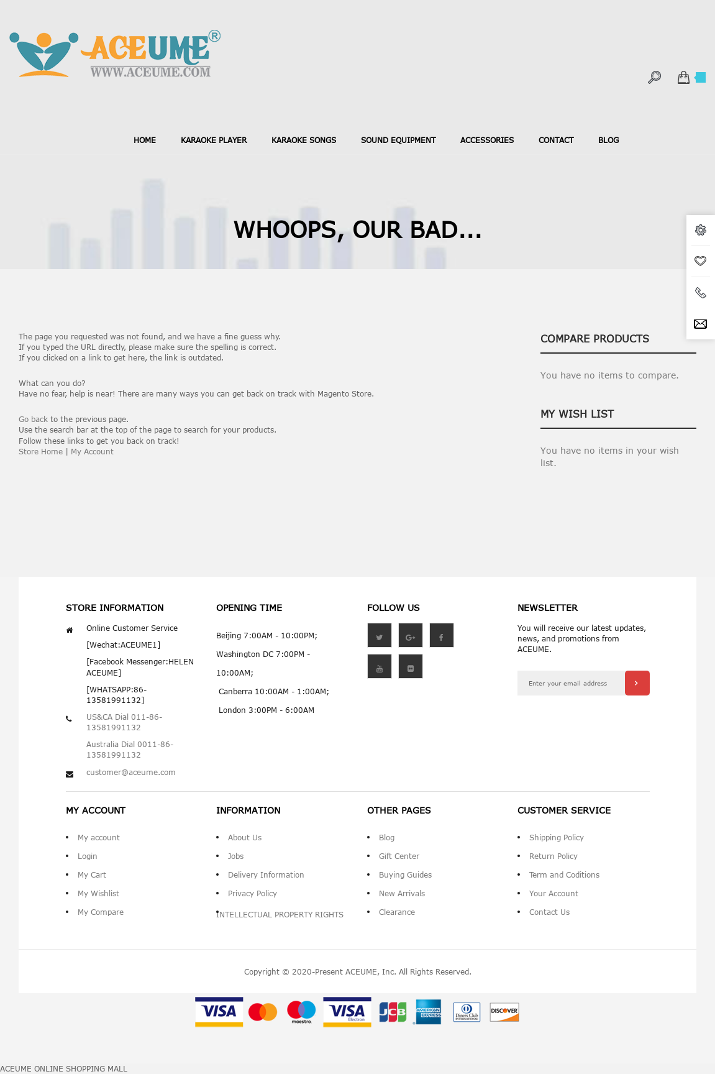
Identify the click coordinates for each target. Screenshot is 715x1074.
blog (608, 139)
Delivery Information (266, 874)
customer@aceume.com (131, 772)
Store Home (41, 451)
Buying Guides (405, 874)
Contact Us (549, 911)
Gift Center (399, 855)
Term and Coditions (564, 874)
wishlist (700, 261)
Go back (33, 419)
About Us (245, 837)
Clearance (397, 911)
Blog (386, 837)
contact (556, 139)
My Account (92, 451)
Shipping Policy (556, 837)
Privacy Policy (252, 893)
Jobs (236, 855)
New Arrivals (402, 893)
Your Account (553, 893)
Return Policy (553, 855)
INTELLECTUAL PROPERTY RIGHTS (280, 914)
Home (145, 139)
